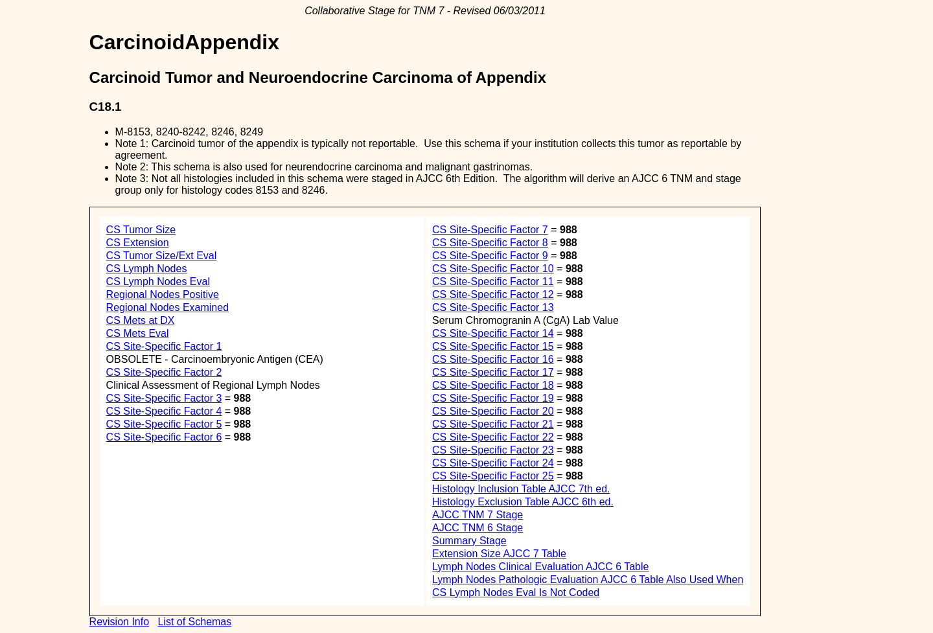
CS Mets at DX (140, 320)
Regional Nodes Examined (167, 307)
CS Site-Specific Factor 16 (493, 359)
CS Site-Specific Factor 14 (493, 333)
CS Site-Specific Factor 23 (493, 449)
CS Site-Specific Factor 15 (493, 346)
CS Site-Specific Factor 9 (490, 255)
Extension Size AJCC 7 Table (499, 553)
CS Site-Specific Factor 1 (164, 346)
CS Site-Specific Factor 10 (493, 268)
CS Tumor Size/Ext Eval (161, 255)
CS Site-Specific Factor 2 (164, 372)
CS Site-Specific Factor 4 (164, 411)
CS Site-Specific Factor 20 (493, 411)
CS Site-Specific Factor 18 (493, 385)
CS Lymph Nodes (146, 268)
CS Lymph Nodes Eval (158, 281)
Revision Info (119, 621)
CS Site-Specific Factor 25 (493, 475)
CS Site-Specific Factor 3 (164, 398)
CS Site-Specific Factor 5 (164, 424)
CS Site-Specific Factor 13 (493, 307)
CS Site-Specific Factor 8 (490, 242)
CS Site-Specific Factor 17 (493, 372)
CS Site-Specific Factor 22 (493, 437)
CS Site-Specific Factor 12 (493, 294)
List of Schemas (194, 621)
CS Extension (137, 242)
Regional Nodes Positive (162, 294)
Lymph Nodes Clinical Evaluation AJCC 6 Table (540, 566)
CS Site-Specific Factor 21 (493, 424)
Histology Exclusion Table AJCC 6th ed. (523, 501)
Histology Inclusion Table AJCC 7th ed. (521, 488)
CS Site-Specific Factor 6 (164, 437)
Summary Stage (469, 540)
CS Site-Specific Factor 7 (490, 229)
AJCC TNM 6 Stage (477, 527)
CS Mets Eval (137, 333)
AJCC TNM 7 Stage (477, 514)
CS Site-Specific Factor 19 (493, 398)
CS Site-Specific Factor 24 (493, 462)
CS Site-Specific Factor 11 (493, 281)
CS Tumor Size (141, 229)
